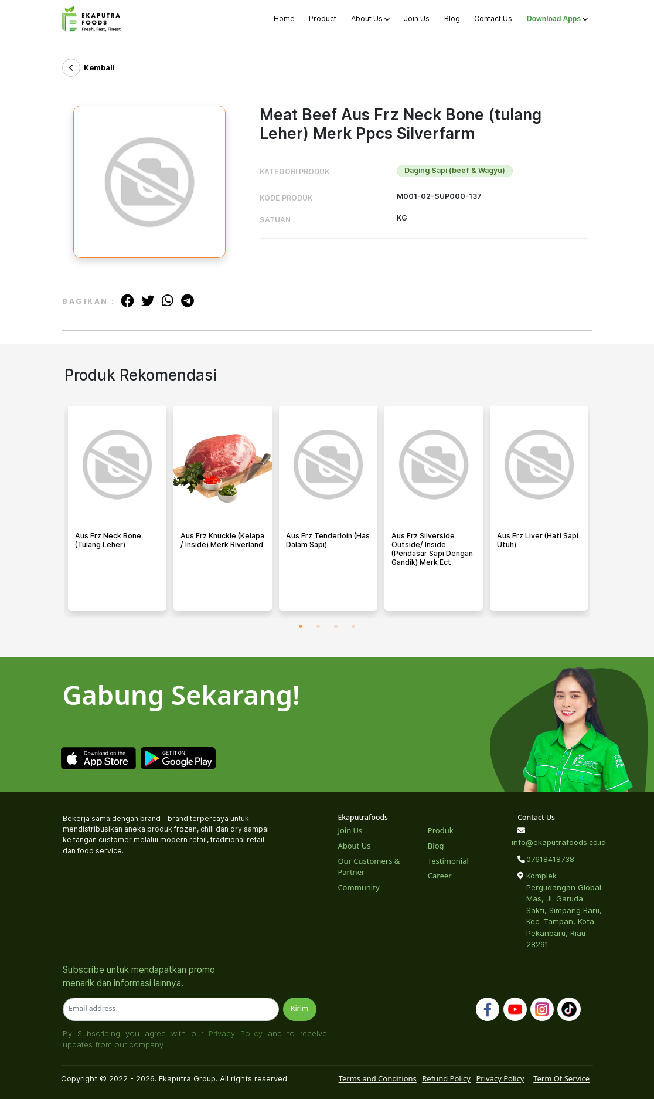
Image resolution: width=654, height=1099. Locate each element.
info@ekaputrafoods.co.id (554, 842)
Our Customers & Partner (369, 867)
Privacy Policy (236, 1033)
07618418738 (550, 859)
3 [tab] (336, 627)
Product (322, 18)
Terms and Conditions (378, 1078)
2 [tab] (318, 627)
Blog (452, 18)
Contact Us (493, 18)
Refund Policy (446, 1078)
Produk (441, 830)
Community (358, 887)
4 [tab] (353, 627)
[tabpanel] (117, 512)
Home (284, 18)
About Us (370, 18)
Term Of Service (561, 1078)
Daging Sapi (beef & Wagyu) (454, 170)
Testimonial (448, 861)
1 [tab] (300, 627)
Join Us (417, 18)
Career (440, 875)
